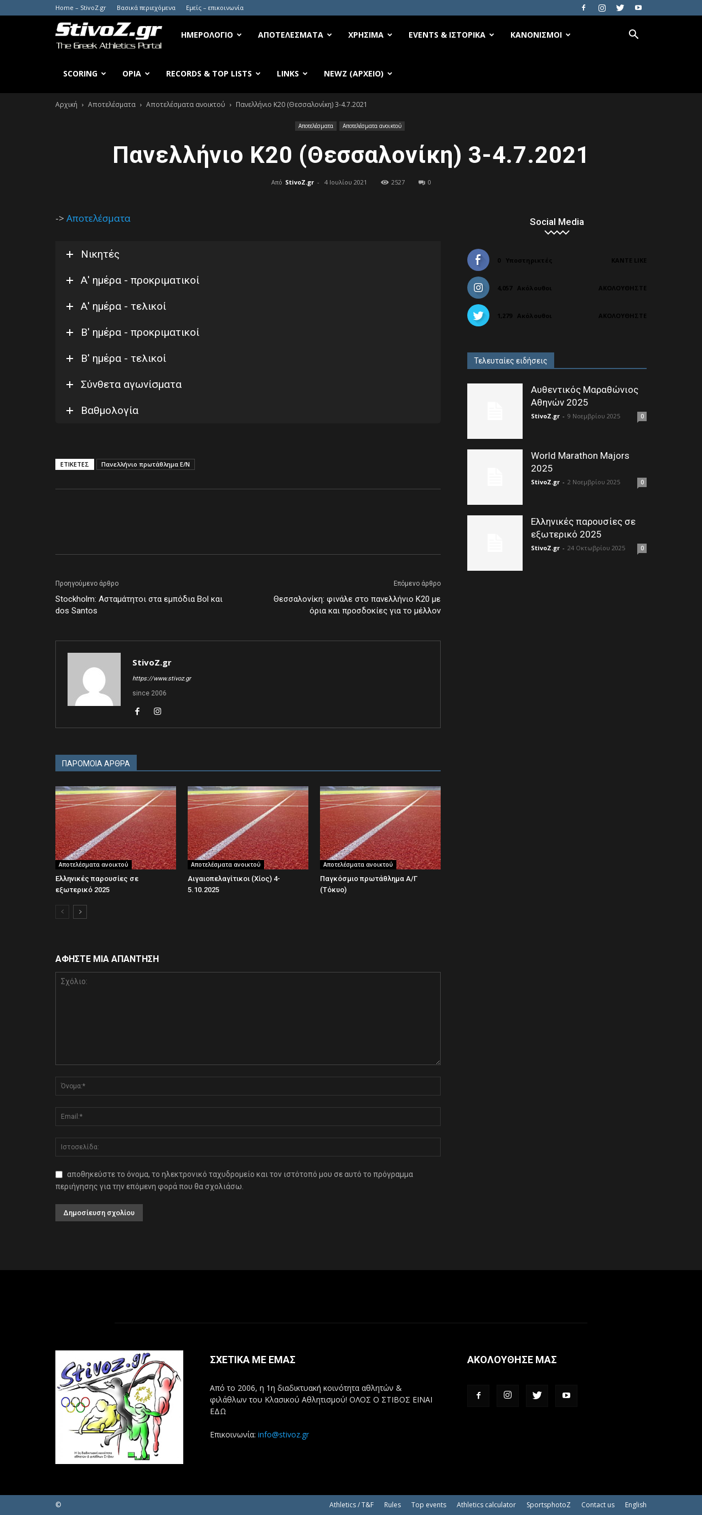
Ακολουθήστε (622, 288)
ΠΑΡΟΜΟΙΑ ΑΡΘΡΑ (96, 763)
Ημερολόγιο (211, 34)
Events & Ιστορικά (451, 34)
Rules (392, 1504)
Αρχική (66, 104)
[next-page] (80, 912)
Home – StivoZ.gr (80, 7)
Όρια (136, 73)
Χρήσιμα (370, 34)
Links (292, 73)
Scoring (84, 73)
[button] (633, 35)
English (636, 1504)
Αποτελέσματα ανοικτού (185, 104)
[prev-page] (62, 912)
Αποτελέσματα (295, 34)
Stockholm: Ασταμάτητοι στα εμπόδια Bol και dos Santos (139, 605)
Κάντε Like (629, 260)
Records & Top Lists (213, 73)
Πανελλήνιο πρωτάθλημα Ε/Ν (145, 464)
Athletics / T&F (351, 1504)
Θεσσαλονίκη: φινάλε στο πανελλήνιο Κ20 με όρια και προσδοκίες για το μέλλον (357, 605)
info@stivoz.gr (283, 1434)
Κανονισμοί (540, 34)
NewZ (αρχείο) (358, 73)
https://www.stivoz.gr (161, 678)
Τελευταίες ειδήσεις (511, 360)
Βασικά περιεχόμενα (146, 7)
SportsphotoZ (548, 1504)
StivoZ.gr (299, 182)
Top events (428, 1504)
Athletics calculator (486, 1504)
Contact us (598, 1504)
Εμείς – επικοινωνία (215, 7)
